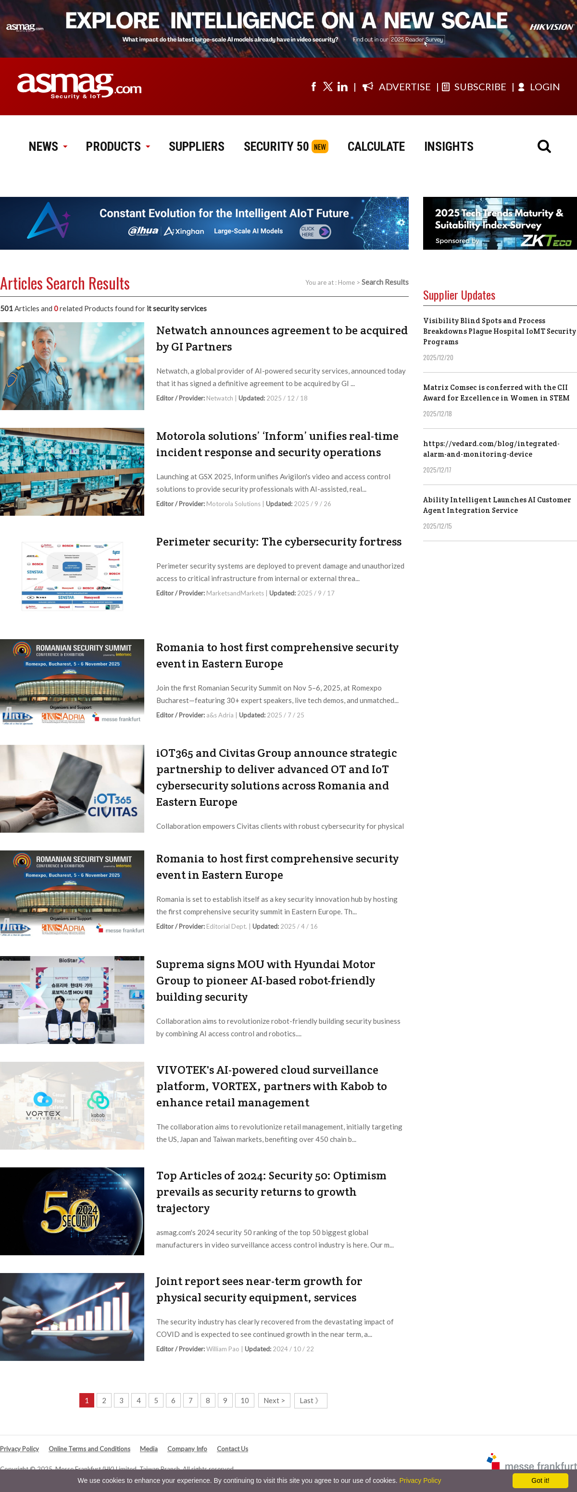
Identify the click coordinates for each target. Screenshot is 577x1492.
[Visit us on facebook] (313, 86)
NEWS (48, 146)
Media (149, 1449)
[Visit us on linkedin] (342, 86)
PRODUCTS (118, 146)
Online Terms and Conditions (89, 1449)
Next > (274, 1400)
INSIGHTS (449, 146)
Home (346, 282)
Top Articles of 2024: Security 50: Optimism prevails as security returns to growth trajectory (271, 1191)
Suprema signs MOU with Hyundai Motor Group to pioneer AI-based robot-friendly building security (266, 980)
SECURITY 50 (276, 146)
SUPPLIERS (197, 146)
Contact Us (232, 1449)
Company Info (187, 1449)
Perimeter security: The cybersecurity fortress (278, 541)
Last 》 (311, 1400)
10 (244, 1400)
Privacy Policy (19, 1449)
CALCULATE (376, 146)
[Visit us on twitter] (328, 86)
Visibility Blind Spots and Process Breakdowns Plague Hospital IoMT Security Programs (499, 331)
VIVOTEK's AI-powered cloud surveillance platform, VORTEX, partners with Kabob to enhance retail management (271, 1086)
